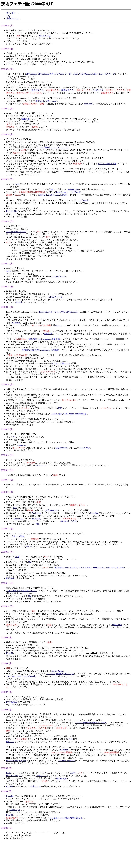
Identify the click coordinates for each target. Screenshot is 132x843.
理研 (30, 562)
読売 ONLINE (52, 510)
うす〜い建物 (17, 536)
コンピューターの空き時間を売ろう (65, 818)
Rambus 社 (18, 518)
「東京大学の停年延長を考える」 (21, 591)
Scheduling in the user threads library (90, 723)
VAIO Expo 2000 (13, 676)
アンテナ (30, 547)
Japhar (9, 271)
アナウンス (41, 775)
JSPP (15, 508)
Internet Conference (66, 761)
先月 (8, 13)
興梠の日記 (117, 625)
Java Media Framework (16, 231)
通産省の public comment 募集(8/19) (45, 339)
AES (37, 524)
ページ (58, 325)
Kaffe (17, 184)
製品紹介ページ (62, 567)
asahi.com (88, 104)
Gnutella (9, 796)
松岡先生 (10, 578)
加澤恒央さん (67, 90)
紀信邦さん (98, 90)
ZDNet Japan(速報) (46, 74)
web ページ (40, 465)
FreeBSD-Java (12, 775)
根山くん (10, 742)
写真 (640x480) (61, 448)
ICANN (9, 653)
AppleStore (36, 513)
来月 (13, 13)
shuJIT (73, 773)
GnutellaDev (73, 189)
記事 (51, 189)
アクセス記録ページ (61, 363)
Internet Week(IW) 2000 (16, 761)
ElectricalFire (11, 211)
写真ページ (84, 448)
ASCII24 (94, 74)
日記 (60, 408)
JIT (14, 437)
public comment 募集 (107, 163)
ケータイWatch (71, 74)
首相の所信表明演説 (31, 350)
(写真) (70, 739)
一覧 (8, 16)
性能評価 (25, 119)
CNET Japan (84, 74)
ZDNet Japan (31, 74)
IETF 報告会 (11, 702)
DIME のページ (56, 297)
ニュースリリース (107, 74)
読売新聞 (55, 350)
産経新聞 (48, 333)
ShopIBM (94, 513)
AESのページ (45, 36)
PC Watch (59, 74)
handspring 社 (80, 414)
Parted (19, 302)
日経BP (63, 195)
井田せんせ (35, 786)
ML (20, 775)
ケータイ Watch (58, 276)
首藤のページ (12, 18)
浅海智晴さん (37, 90)
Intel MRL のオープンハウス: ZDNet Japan (58, 312)
